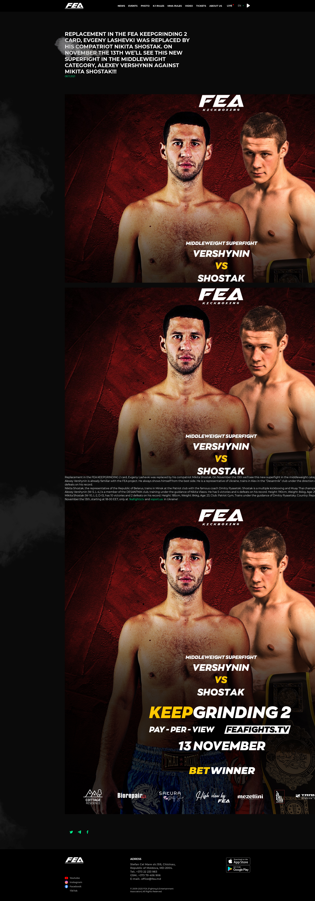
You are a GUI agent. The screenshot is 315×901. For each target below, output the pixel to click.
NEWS (121, 5)
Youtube (75, 878)
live (229, 5)
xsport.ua (157, 499)
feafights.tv (136, 499)
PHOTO (145, 5)
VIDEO (189, 5)
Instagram (76, 882)
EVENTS (133, 5)
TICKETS (201, 5)
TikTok (73, 890)
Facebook (75, 886)
